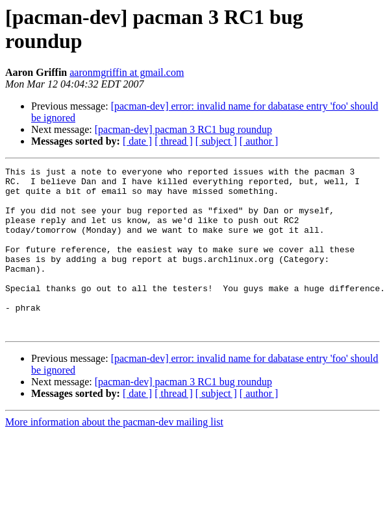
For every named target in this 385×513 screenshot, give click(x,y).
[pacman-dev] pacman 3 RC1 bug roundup (183, 129)
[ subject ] (216, 141)
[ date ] (137, 141)
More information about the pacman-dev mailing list (114, 454)
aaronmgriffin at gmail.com (126, 72)
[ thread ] (174, 141)
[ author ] (259, 141)
